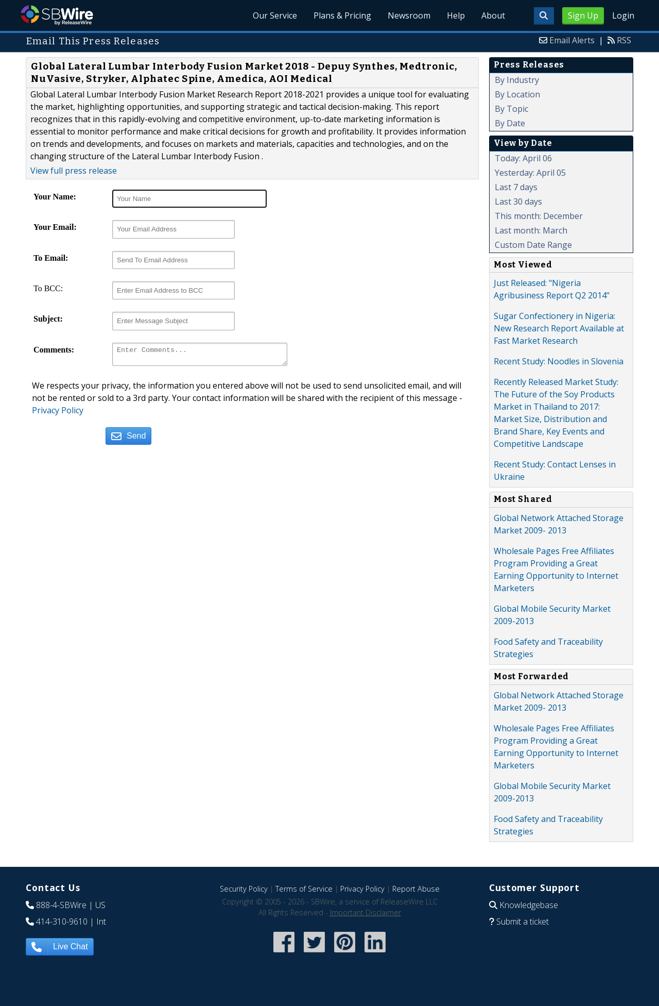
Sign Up (583, 15)
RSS (624, 40)
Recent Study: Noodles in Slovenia (558, 361)
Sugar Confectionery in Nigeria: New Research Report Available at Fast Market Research (559, 328)
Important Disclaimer (365, 912)
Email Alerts (572, 40)
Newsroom (409, 15)
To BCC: (48, 288)
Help (456, 15)
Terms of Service (304, 889)
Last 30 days (518, 201)
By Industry (517, 80)
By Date (510, 123)
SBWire (57, 15)
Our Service (275, 15)
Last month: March (531, 230)
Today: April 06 (523, 158)
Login (623, 15)
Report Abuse (416, 889)
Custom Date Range (533, 244)
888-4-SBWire (61, 905)
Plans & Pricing (342, 15)
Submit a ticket (522, 921)
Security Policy (244, 889)
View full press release (73, 170)
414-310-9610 (62, 921)
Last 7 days (516, 187)
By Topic (511, 108)
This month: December (539, 216)
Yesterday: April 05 (530, 172)
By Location (517, 94)
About (493, 15)
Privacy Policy (57, 413)
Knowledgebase (528, 905)
